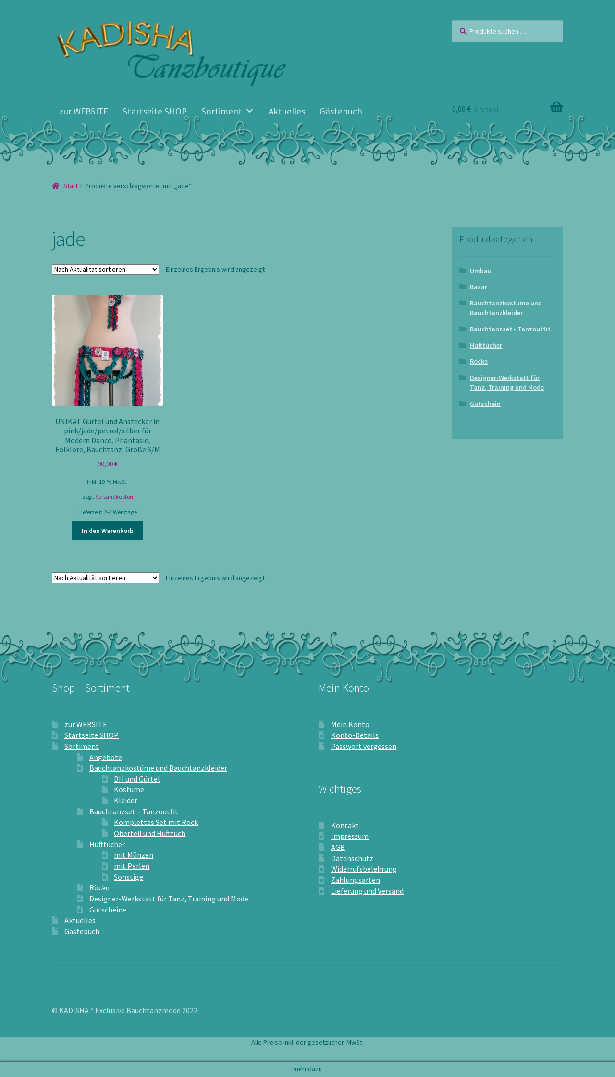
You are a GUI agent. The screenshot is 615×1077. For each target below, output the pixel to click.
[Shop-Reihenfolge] (105, 269)
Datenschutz (352, 858)
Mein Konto (350, 724)
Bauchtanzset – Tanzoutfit (133, 811)
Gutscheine (107, 909)
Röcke (479, 361)
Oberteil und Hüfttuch (149, 833)
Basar (478, 286)
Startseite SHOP (155, 111)
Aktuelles (287, 111)
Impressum (350, 836)
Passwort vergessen (363, 746)
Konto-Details (355, 735)
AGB (338, 847)
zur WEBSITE (83, 111)
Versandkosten (114, 496)
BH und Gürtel (137, 779)
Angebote (105, 757)
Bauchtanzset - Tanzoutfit (510, 329)
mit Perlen (131, 866)
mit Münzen (133, 855)
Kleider (125, 800)
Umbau (481, 270)
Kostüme (129, 789)
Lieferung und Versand (367, 891)
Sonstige (128, 877)
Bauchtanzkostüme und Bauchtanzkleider (506, 308)
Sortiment (227, 111)
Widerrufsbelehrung (364, 869)
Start (70, 185)
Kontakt (345, 825)
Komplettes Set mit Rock (156, 822)
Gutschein (485, 403)
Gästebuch (341, 111)
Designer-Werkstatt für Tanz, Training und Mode (507, 382)
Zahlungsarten (355, 880)
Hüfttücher (486, 345)
